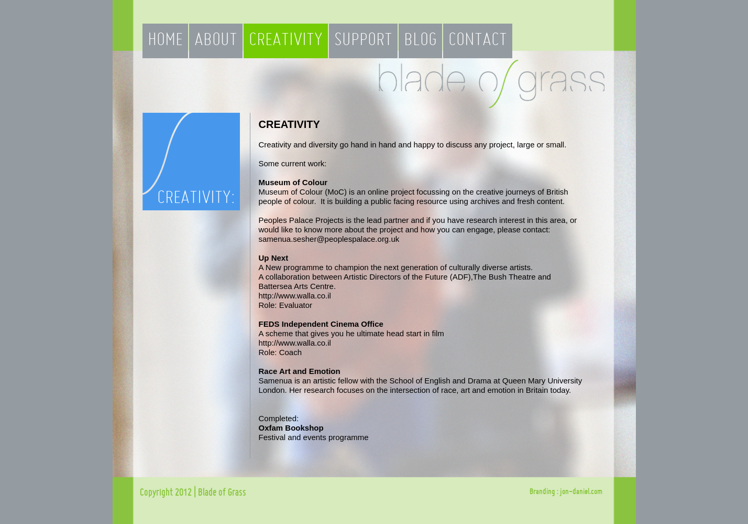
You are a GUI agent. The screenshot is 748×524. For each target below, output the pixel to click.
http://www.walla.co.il (295, 295)
